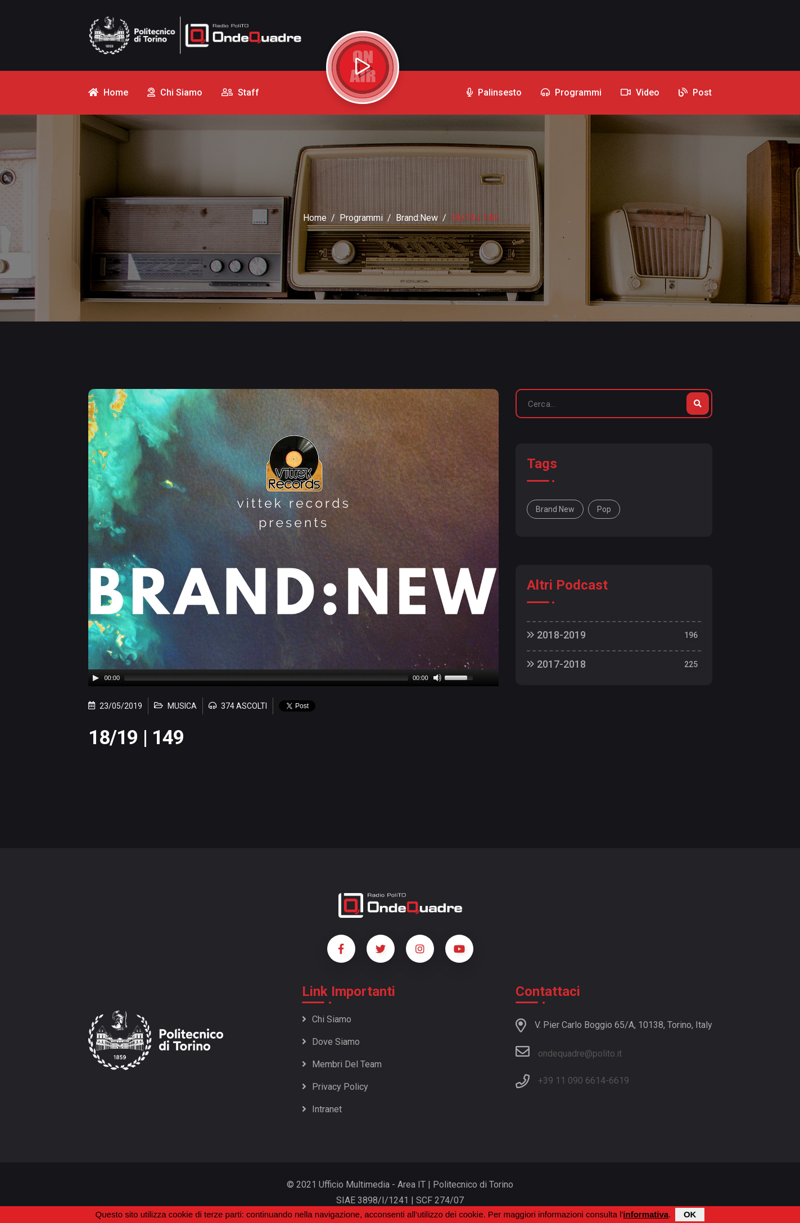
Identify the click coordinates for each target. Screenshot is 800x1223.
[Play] (95, 677)
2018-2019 (556, 635)
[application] (293, 677)
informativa (645, 1214)
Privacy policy (335, 1086)
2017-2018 (556, 664)
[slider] (266, 678)
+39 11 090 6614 (571, 1080)
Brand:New (417, 217)
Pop (604, 509)
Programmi (361, 217)
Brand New (555, 509)
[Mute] (437, 677)
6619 (619, 1080)
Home (315, 217)
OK (690, 1214)
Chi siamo (326, 1019)
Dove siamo (331, 1041)
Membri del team (342, 1064)
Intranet (322, 1109)
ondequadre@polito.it (569, 1051)
